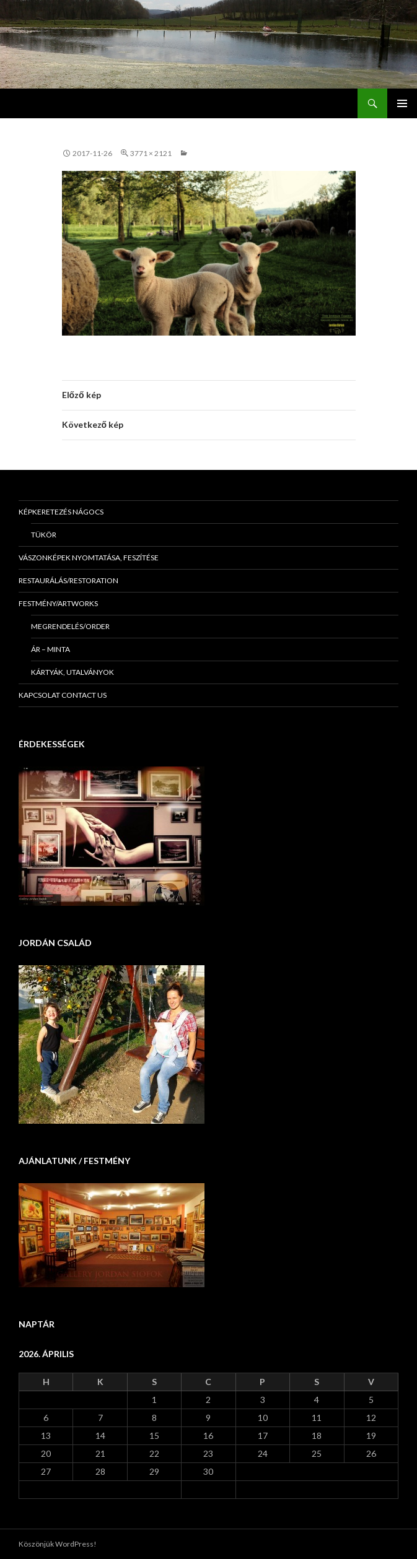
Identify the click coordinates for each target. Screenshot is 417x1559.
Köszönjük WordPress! (58, 1543)
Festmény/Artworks (58, 603)
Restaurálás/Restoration (68, 580)
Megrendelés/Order (70, 626)
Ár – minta (50, 649)
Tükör (43, 534)
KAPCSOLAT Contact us (63, 695)
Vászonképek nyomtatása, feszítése (89, 557)
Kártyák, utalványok (72, 672)
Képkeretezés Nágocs (61, 511)
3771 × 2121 (151, 153)
